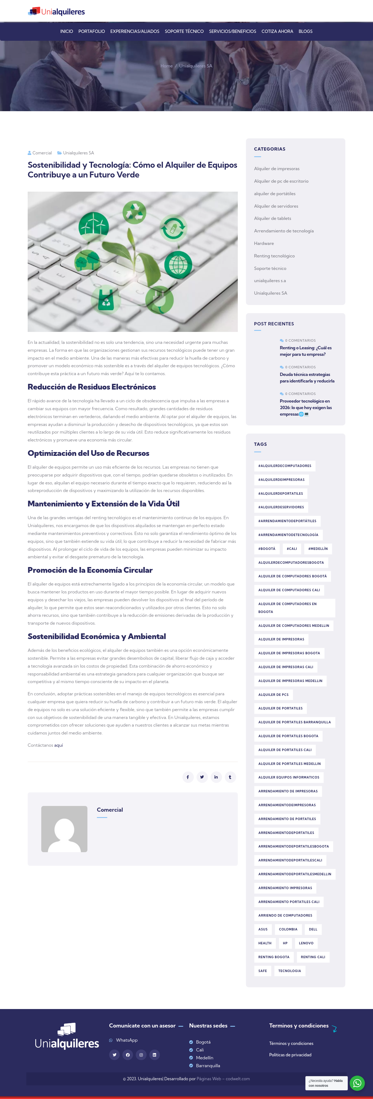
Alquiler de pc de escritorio (281, 181)
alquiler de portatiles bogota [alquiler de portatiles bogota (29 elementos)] (288, 736)
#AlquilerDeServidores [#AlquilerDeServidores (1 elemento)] (281, 507)
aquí (58, 745)
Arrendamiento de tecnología (284, 231)
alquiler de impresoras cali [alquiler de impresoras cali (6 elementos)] (285, 667)
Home (167, 66)
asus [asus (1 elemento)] (263, 929)
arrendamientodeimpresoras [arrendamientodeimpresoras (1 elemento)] (287, 805)
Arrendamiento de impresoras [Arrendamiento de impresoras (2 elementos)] (288, 791)
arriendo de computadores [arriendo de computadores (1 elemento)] (285, 915)
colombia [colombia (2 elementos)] (288, 929)
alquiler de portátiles (275, 193)
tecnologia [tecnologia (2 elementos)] (290, 971)
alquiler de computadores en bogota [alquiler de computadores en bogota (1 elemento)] (287, 608)
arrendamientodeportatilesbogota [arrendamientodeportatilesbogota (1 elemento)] (293, 846)
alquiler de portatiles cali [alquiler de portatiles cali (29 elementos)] (285, 750)
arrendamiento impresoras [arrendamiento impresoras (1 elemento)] (285, 888)
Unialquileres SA (195, 66)
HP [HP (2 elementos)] (285, 943)
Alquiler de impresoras (276, 168)
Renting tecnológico (274, 256)
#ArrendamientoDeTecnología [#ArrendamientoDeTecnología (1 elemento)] (288, 535)
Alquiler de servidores (276, 206)
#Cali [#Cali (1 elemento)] (292, 549)
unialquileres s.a (270, 280)
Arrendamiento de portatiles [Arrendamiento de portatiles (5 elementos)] (287, 819)
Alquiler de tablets (272, 218)
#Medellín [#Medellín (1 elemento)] (318, 549)
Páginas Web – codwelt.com (223, 1078)
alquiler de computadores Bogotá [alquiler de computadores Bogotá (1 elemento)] (292, 576)
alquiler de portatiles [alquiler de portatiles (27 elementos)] (280, 708)
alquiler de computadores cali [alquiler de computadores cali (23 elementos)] (289, 590)
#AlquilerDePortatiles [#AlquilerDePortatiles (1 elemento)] (280, 494)
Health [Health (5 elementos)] (265, 943)
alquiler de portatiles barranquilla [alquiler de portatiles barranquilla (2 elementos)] (294, 722)
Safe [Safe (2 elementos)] (262, 971)
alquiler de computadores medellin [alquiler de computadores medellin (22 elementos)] (293, 626)
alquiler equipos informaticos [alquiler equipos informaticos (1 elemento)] (289, 777)
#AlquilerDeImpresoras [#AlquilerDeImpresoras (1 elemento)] (281, 480)
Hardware (264, 243)
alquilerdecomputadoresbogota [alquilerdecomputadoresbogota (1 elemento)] (291, 563)
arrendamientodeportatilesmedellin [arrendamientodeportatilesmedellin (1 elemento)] (294, 874)
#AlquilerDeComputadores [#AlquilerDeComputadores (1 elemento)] (284, 466)
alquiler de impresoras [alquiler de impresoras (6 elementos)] (281, 639)
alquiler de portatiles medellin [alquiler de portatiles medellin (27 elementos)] (289, 764)
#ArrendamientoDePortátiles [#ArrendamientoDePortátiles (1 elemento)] (287, 521)
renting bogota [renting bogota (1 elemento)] (274, 957)
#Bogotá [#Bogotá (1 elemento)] (267, 549)
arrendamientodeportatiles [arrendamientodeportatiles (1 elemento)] (286, 833)
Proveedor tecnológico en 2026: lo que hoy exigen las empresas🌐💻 (306, 407)
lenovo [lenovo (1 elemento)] (306, 943)
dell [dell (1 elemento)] (313, 929)
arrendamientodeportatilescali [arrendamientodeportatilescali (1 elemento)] (290, 860)
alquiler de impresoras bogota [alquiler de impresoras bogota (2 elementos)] (289, 653)
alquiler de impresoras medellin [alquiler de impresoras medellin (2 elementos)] (290, 681)
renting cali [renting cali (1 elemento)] (313, 957)
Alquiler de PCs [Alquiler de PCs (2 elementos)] (273, 695)
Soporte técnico (270, 268)
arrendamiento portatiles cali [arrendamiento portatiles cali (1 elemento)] (289, 902)
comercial (40, 152)
